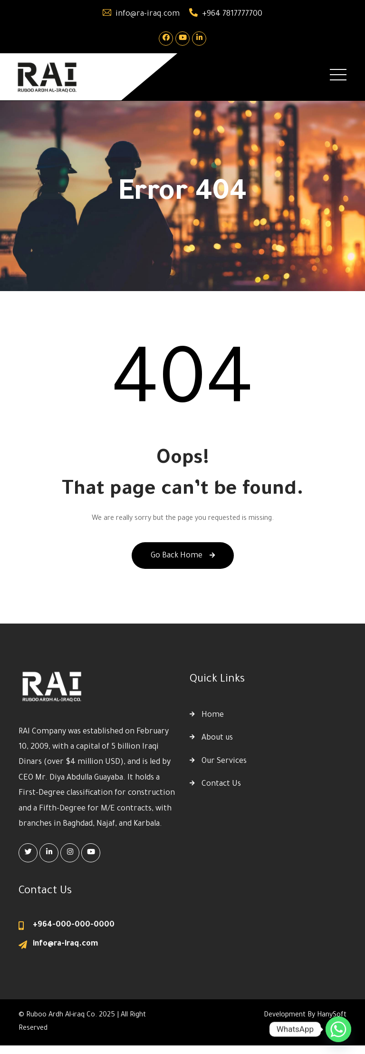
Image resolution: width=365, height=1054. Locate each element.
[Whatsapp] (338, 1029)
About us (217, 738)
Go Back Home (183, 556)
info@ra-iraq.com (147, 14)
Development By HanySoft (305, 1015)
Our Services (224, 761)
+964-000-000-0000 (74, 925)
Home (213, 715)
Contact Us (221, 784)
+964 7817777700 (232, 14)
